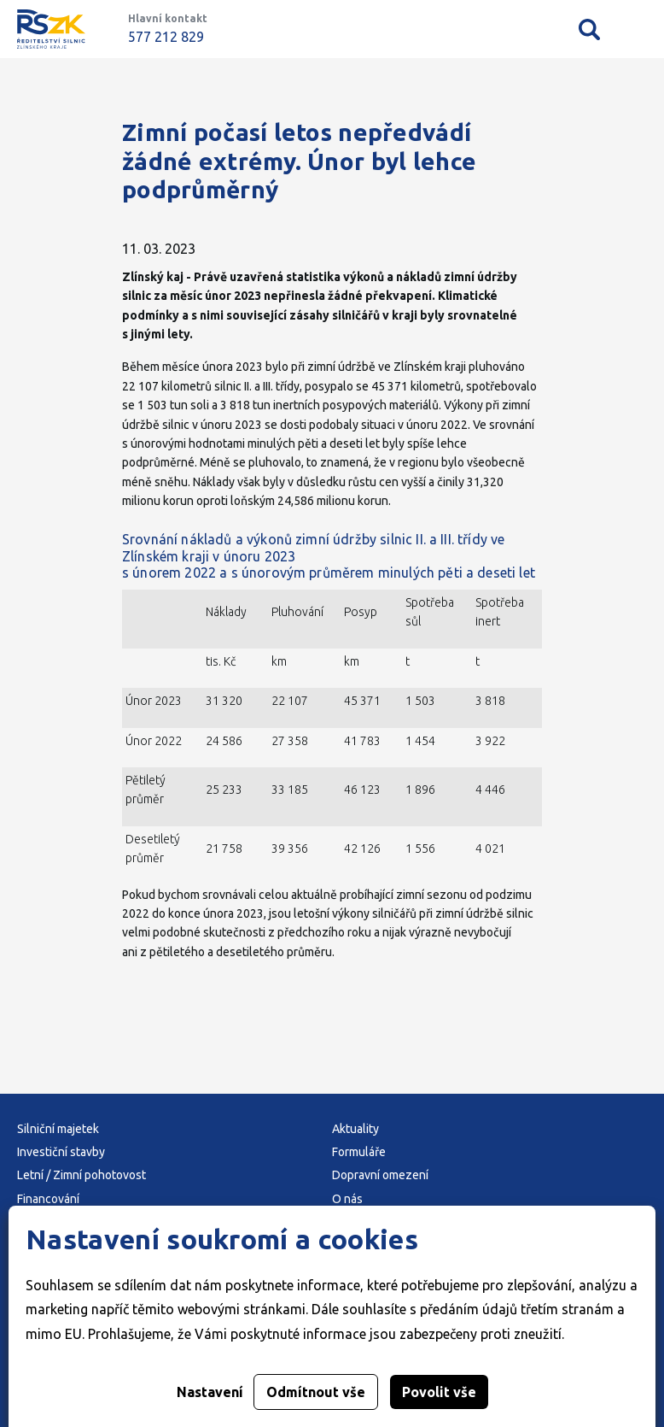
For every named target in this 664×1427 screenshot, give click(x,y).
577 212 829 (166, 36)
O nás (347, 1199)
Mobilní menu (636, 29)
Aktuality (355, 1129)
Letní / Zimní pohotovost (81, 1175)
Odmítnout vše (315, 1392)
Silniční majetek (58, 1129)
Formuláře (359, 1152)
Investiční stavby (61, 1152)
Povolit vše (439, 1392)
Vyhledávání (589, 29)
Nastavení (210, 1392)
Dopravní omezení (380, 1175)
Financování (48, 1199)
